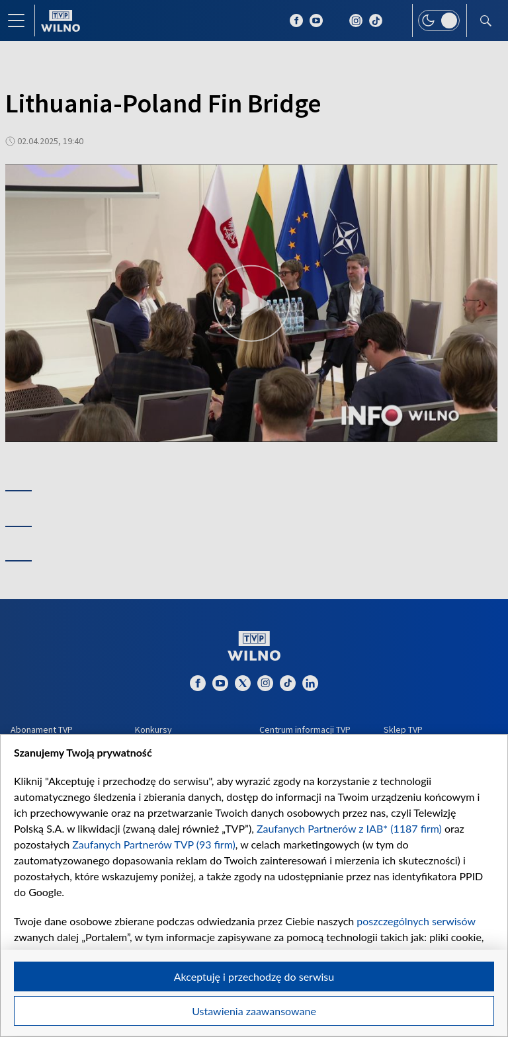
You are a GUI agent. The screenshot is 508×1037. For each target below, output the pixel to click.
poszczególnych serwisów (416, 921)
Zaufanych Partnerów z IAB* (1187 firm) (349, 828)
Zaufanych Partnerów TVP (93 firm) (153, 844)
